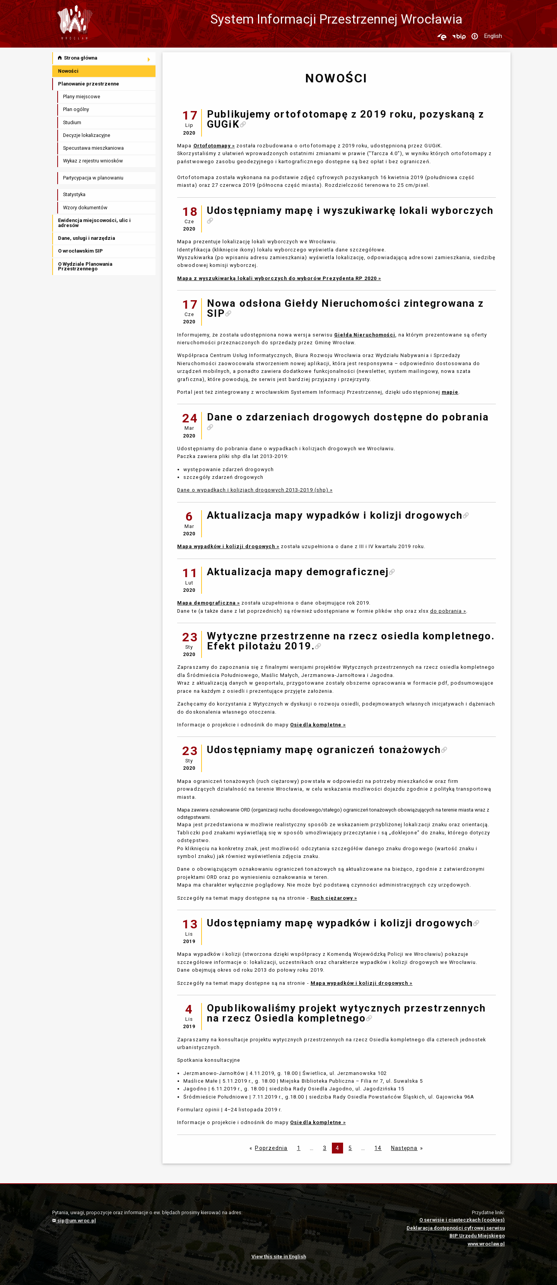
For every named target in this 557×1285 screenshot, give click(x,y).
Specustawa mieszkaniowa (93, 148)
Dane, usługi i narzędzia (86, 238)
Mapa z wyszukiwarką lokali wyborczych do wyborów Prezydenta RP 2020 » (279, 278)
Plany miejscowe (81, 96)
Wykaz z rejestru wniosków (93, 161)
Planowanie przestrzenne (88, 84)
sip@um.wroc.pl (74, 1220)
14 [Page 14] (377, 1148)
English (493, 35)
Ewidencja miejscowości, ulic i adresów (94, 222)
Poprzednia (271, 1148)
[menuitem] (104, 58)
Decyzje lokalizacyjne (86, 135)
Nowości (68, 71)
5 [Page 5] (350, 1148)
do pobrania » (448, 611)
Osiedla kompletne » (317, 725)
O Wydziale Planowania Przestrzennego (85, 266)
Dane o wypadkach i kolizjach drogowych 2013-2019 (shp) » (254, 490)
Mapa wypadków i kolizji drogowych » (362, 983)
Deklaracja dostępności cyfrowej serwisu (456, 1228)
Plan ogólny (76, 109)
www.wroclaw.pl (486, 1244)
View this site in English (278, 1256)
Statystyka (74, 194)
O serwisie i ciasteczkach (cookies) (462, 1220)
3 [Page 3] (324, 1148)
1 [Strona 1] (299, 1148)
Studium (72, 122)
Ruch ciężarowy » (334, 898)
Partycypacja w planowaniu (93, 178)
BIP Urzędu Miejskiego (477, 1236)
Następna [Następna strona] (404, 1148)
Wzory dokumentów (85, 207)
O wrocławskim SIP (80, 251)
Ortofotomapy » (214, 146)
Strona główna (77, 58)
